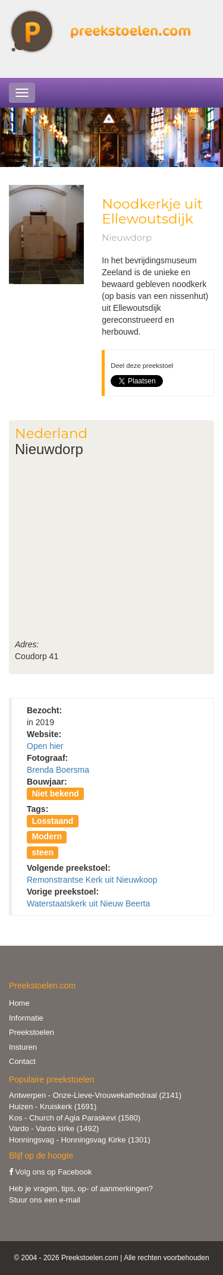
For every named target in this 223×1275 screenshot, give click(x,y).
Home (19, 1003)
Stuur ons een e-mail (44, 1199)
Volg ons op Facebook (50, 1171)
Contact (22, 1061)
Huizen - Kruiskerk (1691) (52, 1106)
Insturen (23, 1047)
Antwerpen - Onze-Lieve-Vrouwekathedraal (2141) (95, 1095)
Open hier (45, 746)
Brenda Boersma (58, 770)
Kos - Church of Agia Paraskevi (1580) (74, 1117)
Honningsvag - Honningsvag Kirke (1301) (79, 1139)
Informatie (26, 1017)
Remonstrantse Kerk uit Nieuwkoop (92, 879)
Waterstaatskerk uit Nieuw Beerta (88, 903)
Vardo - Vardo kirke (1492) (54, 1128)
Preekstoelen (31, 1032)
